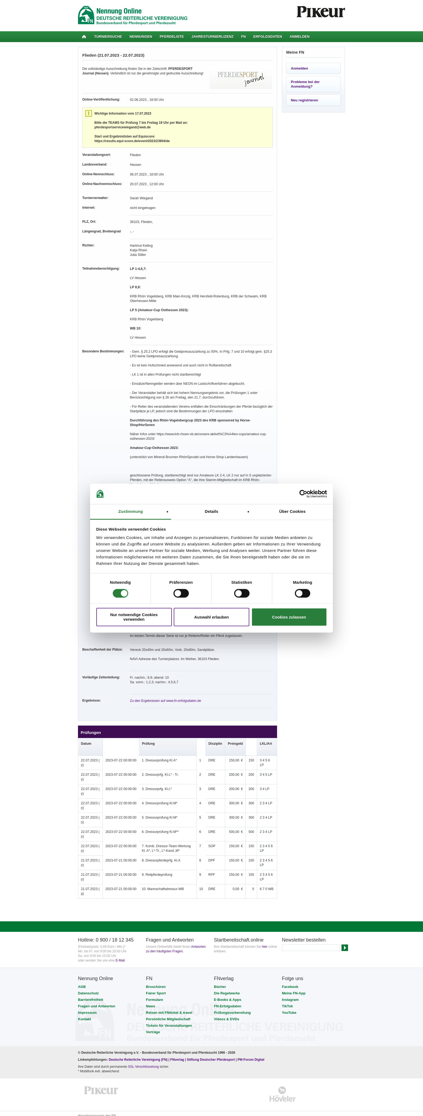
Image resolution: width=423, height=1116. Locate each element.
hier (264, 942)
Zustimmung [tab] (130, 511)
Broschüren (156, 982)
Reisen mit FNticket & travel (169, 1008)
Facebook (290, 982)
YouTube (289, 1008)
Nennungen (140, 37)
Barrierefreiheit (90, 995)
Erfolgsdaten (267, 37)
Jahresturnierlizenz (213, 37)
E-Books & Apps (227, 995)
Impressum (87, 1008)
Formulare (154, 995)
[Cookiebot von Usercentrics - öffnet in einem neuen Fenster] (303, 494)
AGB (82, 982)
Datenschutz (88, 989)
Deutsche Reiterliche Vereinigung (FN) (138, 1055)
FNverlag (177, 1055)
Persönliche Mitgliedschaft (168, 1014)
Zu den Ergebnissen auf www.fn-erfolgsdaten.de (164, 696)
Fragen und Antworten (96, 1002)
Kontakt (84, 1014)
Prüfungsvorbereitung (232, 1008)
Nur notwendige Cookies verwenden (134, 617)
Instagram (290, 995)
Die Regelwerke (227, 989)
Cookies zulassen (289, 617)
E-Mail (120, 956)
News (150, 1002)
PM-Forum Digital (251, 1055)
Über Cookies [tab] (292, 511)
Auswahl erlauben (211, 617)
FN (243, 37)
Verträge (153, 1027)
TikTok (287, 1002)
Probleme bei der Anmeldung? (305, 84)
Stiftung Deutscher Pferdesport (211, 1055)
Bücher (220, 982)
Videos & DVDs (226, 1014)
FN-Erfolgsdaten (227, 1002)
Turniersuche (108, 37)
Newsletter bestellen (304, 935)
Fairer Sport (156, 989)
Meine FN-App (293, 989)
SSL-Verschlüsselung (143, 1062)
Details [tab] (211, 511)
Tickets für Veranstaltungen (169, 1021)
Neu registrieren (304, 100)
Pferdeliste (172, 37)
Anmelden (300, 37)
